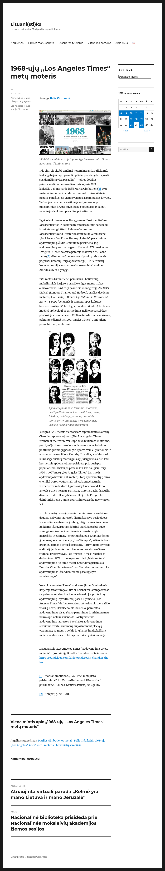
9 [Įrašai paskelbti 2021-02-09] (126, 113)
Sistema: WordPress (37, 857)
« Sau (125, 130)
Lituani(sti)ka (26, 24)
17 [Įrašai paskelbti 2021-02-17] (131, 119)
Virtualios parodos (99, 43)
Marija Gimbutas (19, 109)
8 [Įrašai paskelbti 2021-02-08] (121, 113)
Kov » (147, 130)
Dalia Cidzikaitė (60, 98)
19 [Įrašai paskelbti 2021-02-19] (142, 119)
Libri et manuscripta (41, 43)
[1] (99, 188)
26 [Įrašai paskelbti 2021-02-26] (141, 125)
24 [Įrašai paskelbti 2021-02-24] (131, 125)
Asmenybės (17, 98)
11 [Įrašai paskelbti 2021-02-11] (136, 113)
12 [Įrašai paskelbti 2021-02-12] (142, 113)
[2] (48, 256)
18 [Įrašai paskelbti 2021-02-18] (136, 119)
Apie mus (122, 43)
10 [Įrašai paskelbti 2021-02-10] (131, 113)
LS (12, 89)
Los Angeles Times (20, 106)
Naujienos (17, 43)
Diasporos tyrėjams (70, 43)
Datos (27, 98)
